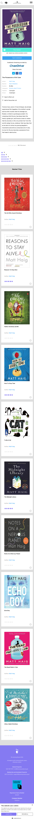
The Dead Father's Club (11, 667)
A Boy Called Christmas (11, 724)
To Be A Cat (7, 440)
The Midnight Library (10, 497)
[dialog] (17, 812)
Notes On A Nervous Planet (12, 554)
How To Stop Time (9, 383)
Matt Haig (12, 81)
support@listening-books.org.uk (21, 774)
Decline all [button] (25, 814)
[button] (31, 3)
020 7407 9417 (9, 769)
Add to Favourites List (9, 100)
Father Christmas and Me (11, 327)
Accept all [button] (9, 814)
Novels (11, 88)
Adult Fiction (17, 88)
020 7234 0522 (9, 774)
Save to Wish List (8, 97)
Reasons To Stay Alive (10, 270)
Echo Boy (7, 610)
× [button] (32, 805)
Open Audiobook (17, 58)
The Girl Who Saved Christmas (13, 213)
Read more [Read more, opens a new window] (6, 811)
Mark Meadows (13, 84)
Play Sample (17, 50)
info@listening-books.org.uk (21, 769)
